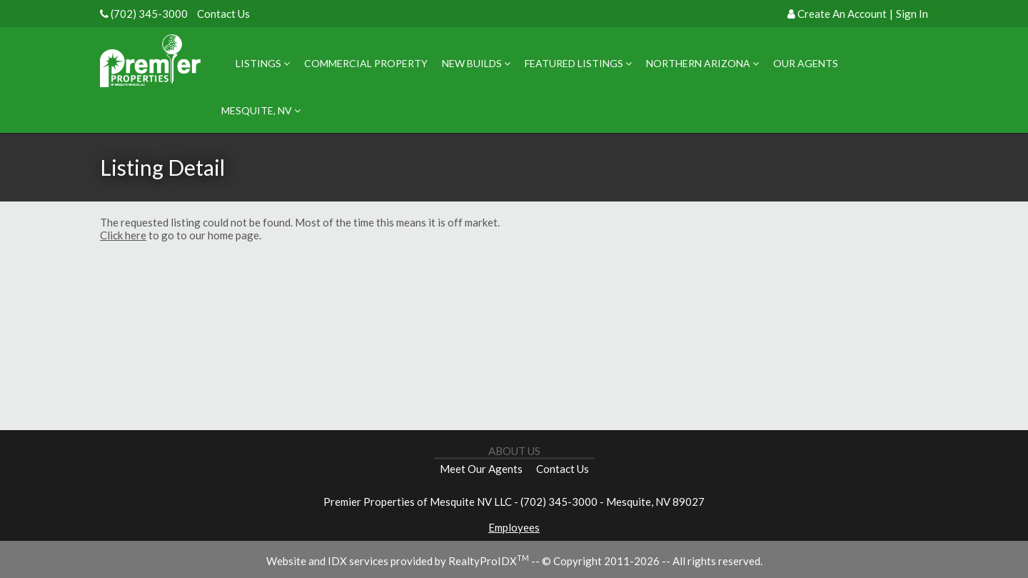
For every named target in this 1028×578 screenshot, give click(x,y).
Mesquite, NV (261, 110)
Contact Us (223, 13)
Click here (123, 235)
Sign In (912, 13)
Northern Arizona (702, 63)
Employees (514, 527)
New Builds (476, 63)
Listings (263, 63)
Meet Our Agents (481, 468)
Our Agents (805, 63)
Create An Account (842, 13)
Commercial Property (366, 63)
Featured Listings (578, 63)
